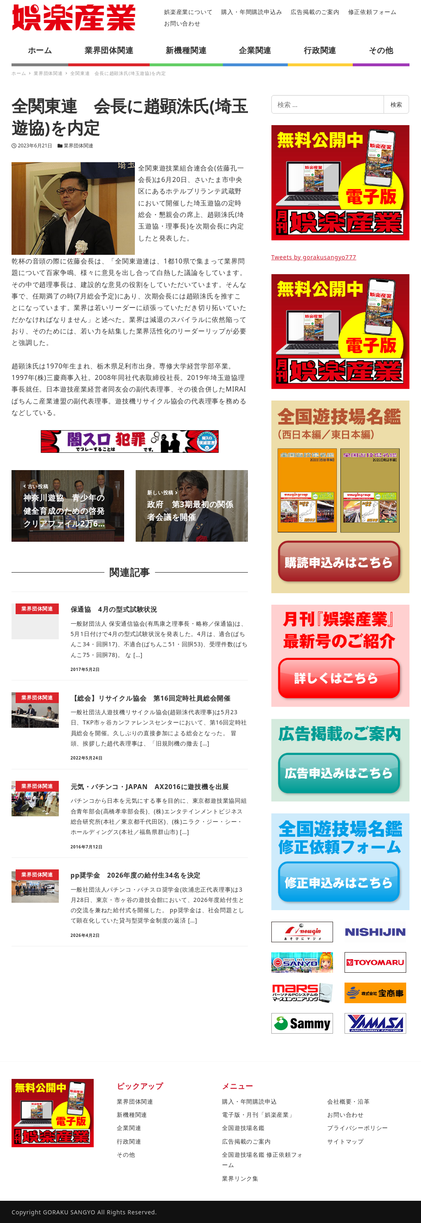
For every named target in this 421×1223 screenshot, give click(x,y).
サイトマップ (345, 1141)
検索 (396, 104)
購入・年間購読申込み (251, 12)
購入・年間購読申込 (249, 1101)
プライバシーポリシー (357, 1128)
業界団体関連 (78, 145)
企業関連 (129, 1128)
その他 (126, 1154)
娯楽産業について (188, 12)
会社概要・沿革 (348, 1101)
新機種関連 (132, 1114)
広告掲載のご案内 (315, 12)
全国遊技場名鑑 (243, 1128)
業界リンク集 (240, 1178)
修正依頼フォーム (372, 12)
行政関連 (129, 1141)
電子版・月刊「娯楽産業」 (258, 1114)
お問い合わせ (182, 23)
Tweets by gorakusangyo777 (313, 257)
